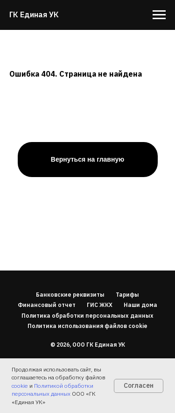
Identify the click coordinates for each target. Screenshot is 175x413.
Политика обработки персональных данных (87, 315)
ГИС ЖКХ (99, 304)
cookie (20, 385)
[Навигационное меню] (159, 15)
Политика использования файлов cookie (87, 325)
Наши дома (140, 304)
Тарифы (127, 294)
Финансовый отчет (47, 304)
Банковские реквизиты (70, 294)
